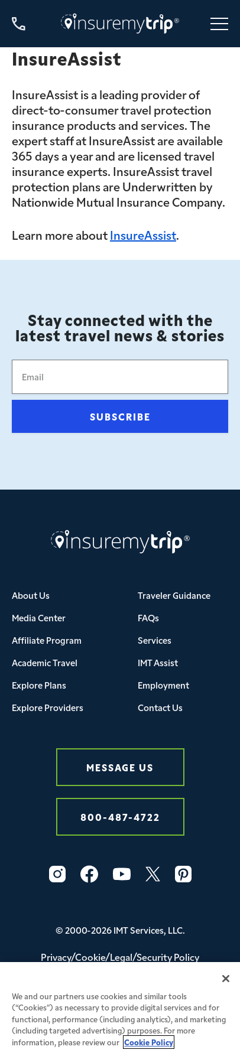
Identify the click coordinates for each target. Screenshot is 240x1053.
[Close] (226, 984)
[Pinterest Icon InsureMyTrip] (183, 874)
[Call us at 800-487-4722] (18, 24)
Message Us (120, 767)
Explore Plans (39, 685)
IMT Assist (158, 662)
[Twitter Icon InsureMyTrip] (152, 874)
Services (154, 640)
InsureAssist (143, 234)
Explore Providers (47, 707)
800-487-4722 (120, 816)
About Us (31, 595)
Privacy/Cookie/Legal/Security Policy (120, 956)
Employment (163, 685)
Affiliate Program (47, 640)
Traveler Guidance (174, 595)
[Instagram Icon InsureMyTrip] (57, 874)
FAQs (148, 617)
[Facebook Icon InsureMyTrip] (89, 874)
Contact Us (160, 707)
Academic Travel (44, 662)
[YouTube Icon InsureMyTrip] (122, 874)
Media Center (39, 617)
